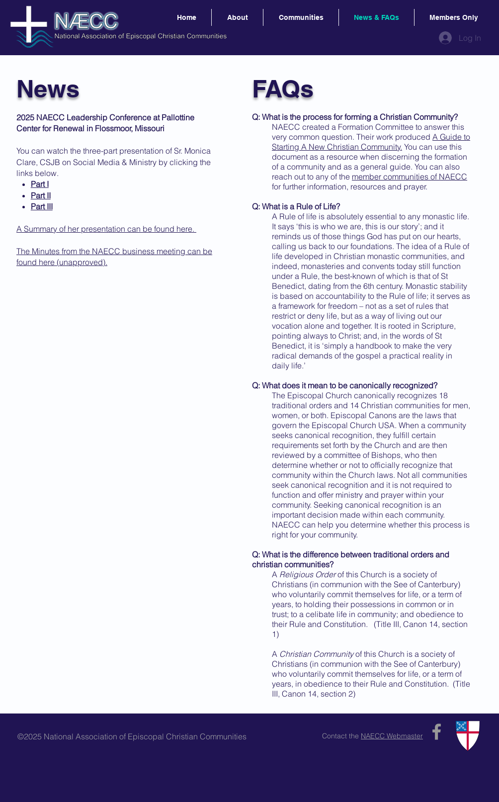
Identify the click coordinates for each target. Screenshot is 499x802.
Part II (41, 195)
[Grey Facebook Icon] (436, 731)
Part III (42, 206)
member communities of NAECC (409, 176)
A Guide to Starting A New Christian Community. (371, 142)
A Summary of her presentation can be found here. (106, 229)
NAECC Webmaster (392, 735)
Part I (40, 184)
